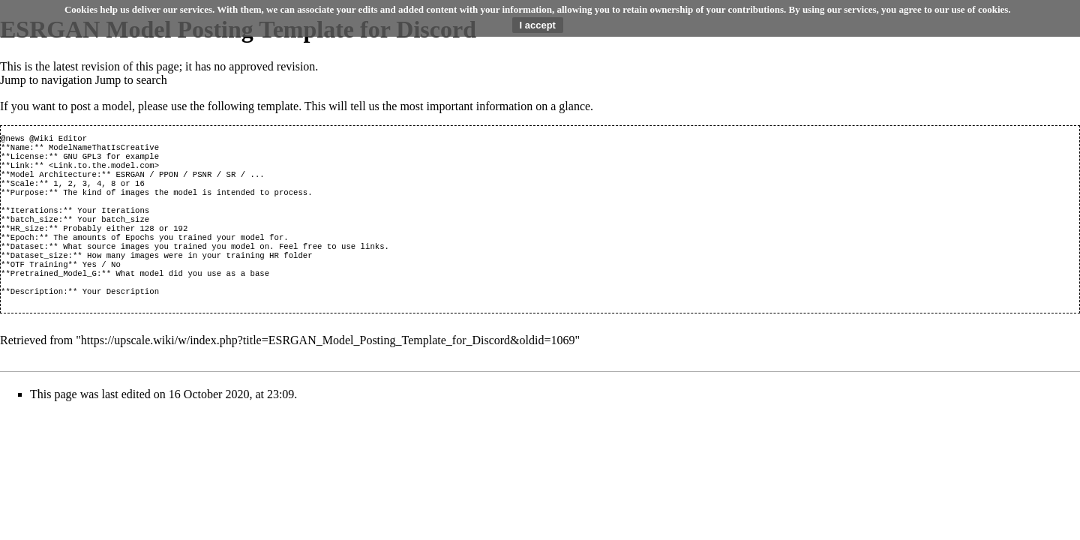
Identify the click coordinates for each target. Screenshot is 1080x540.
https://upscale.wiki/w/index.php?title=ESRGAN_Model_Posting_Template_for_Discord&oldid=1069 (328, 368)
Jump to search (131, 80)
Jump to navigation (46, 80)
